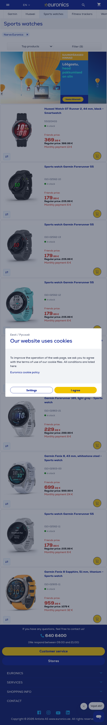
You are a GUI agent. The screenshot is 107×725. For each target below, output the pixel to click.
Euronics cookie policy (25, 372)
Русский (24, 334)
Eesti (13, 334)
